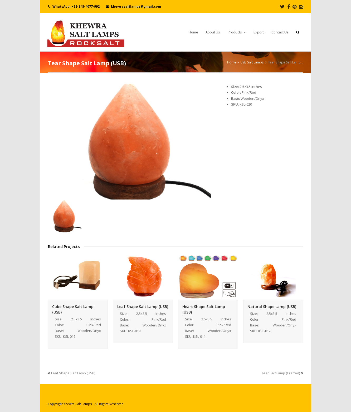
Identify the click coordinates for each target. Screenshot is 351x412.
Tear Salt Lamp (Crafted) (282, 373)
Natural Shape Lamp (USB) (271, 306)
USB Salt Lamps (252, 62)
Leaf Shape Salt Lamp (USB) (142, 306)
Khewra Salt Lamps (78, 404)
